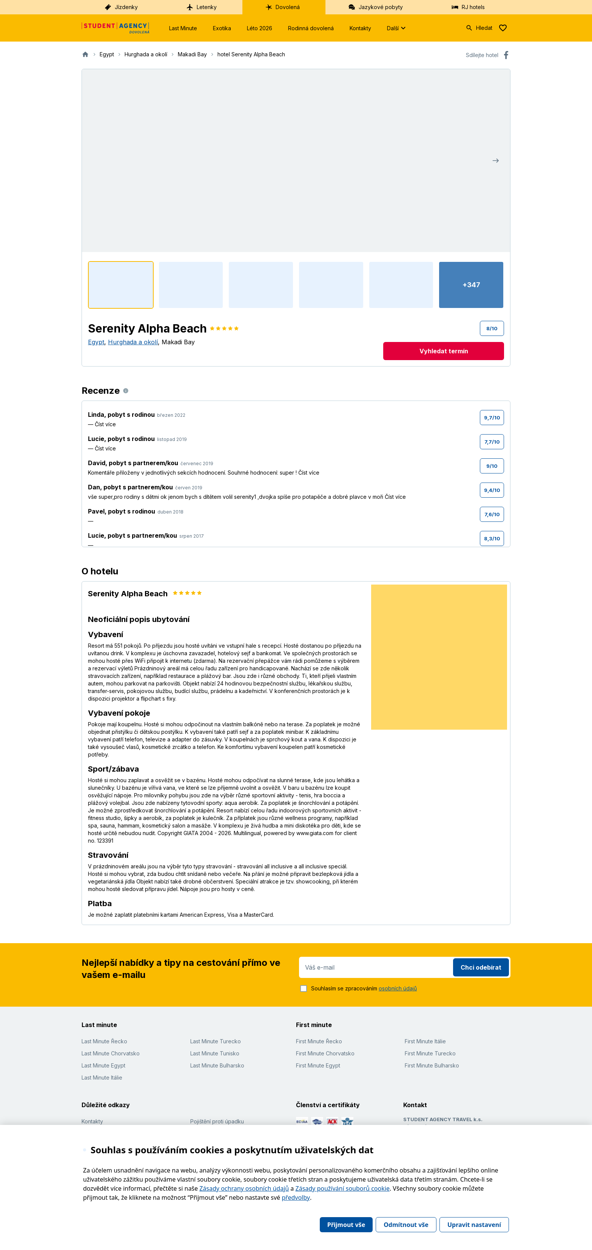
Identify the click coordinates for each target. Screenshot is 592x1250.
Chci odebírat (481, 967)
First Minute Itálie (425, 1041)
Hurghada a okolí (133, 342)
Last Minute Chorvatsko (111, 1053)
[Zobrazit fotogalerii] (296, 160)
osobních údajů (398, 988)
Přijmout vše (346, 1225)
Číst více (105, 424)
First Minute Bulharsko (432, 1065)
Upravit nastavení (474, 1225)
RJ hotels (468, 7)
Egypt (96, 342)
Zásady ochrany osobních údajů (244, 1188)
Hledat (479, 28)
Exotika (222, 28)
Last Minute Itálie (102, 1077)
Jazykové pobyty (375, 7)
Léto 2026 (259, 28)
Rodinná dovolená (311, 28)
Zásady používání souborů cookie (343, 1188)
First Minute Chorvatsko (325, 1053)
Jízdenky (121, 7)
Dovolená (282, 7)
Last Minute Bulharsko (217, 1065)
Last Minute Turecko (215, 1041)
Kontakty (360, 28)
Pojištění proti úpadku (217, 1121)
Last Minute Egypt (103, 1065)
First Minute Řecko (319, 1041)
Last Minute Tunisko (214, 1053)
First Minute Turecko (430, 1053)
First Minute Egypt (318, 1065)
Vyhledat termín (443, 351)
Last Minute (183, 28)
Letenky (201, 7)
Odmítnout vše (406, 1225)
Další (397, 27)
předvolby (296, 1197)
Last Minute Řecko (104, 1041)
